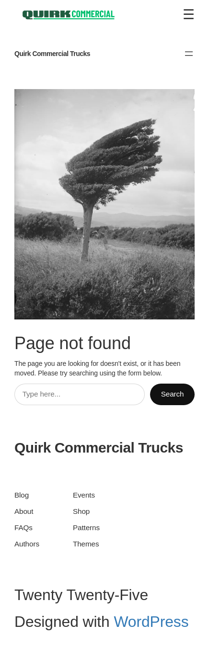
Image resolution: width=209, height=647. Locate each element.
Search (172, 394)
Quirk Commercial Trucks (52, 53)
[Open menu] (189, 53)
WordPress (151, 621)
